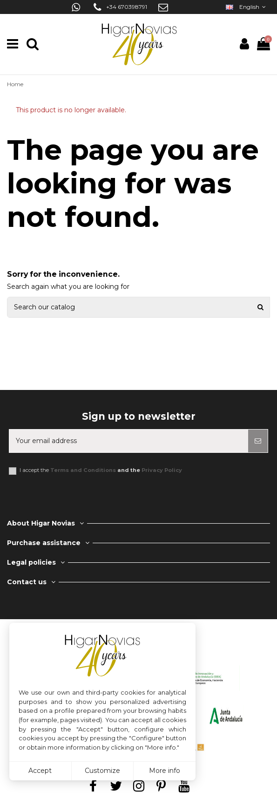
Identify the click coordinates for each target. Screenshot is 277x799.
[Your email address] (128, 441)
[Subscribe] (258, 441)
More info (164, 770)
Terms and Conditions (83, 470)
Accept (40, 770)
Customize (102, 770)
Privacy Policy (162, 470)
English (247, 6)
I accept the (101, 470)
